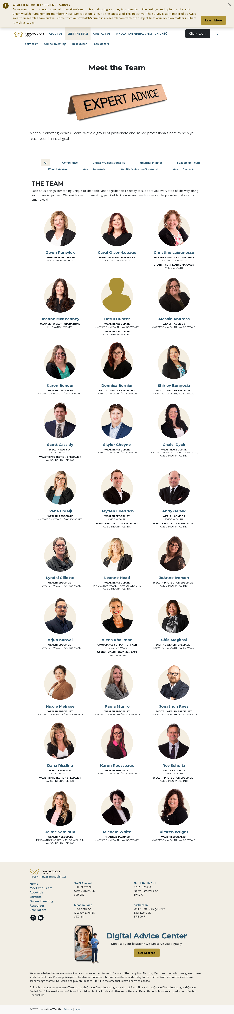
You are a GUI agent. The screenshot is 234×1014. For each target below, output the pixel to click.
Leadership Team (188, 162)
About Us (55, 33)
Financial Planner (151, 162)
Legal (78, 1009)
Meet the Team (77, 33)
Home (34, 884)
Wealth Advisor (58, 169)
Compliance (70, 162)
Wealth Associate (94, 169)
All (45, 162)
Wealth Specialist (184, 169)
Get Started (147, 953)
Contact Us (101, 33)
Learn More (213, 20)
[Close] (230, 5)
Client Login (197, 33)
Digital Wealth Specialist (109, 162)
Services (30, 44)
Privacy (68, 1009)
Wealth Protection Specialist (139, 169)
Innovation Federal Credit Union (141, 33)
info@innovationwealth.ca (48, 877)
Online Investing (55, 44)
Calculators (101, 44)
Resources (78, 44)
